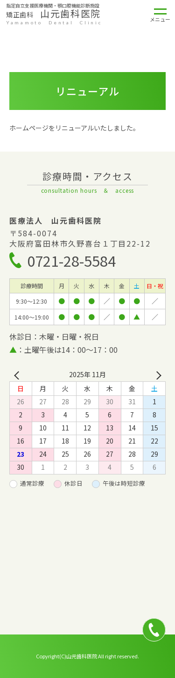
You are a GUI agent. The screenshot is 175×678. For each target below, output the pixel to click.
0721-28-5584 (71, 260)
